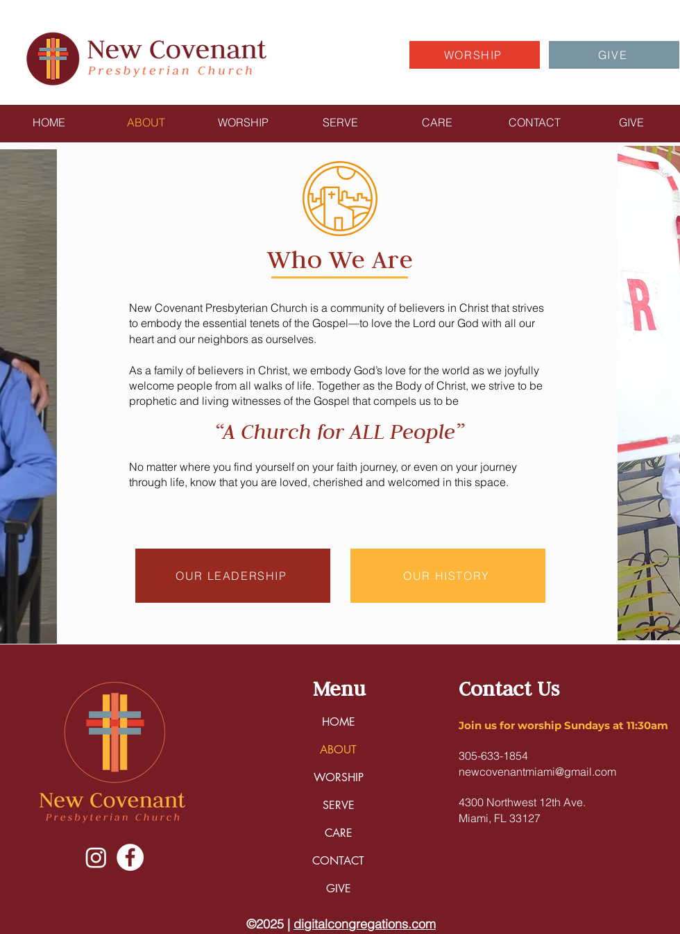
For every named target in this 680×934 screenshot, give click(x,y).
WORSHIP (339, 777)
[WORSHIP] (474, 55)
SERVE (339, 805)
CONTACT (338, 860)
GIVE (338, 888)
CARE (338, 833)
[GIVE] (614, 55)
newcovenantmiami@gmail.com (537, 771)
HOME (338, 722)
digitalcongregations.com (365, 924)
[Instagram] (96, 857)
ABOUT (338, 749)
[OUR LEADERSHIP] (232, 576)
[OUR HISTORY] (447, 576)
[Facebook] (130, 857)
